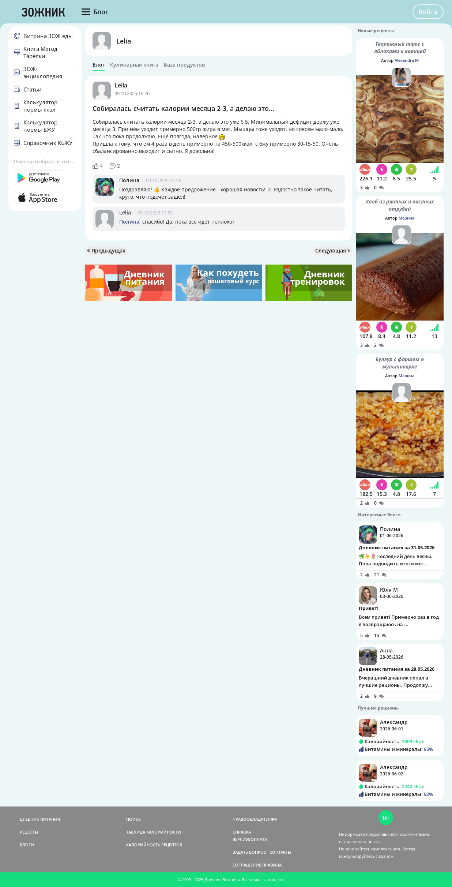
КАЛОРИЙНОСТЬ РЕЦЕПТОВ (154, 844)
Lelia (123, 41)
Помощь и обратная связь (44, 161)
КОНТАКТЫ (280, 852)
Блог (99, 64)
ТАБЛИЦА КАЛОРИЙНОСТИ (153, 832)
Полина (129, 180)
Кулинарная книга (134, 64)
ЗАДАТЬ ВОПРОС (249, 852)
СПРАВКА (242, 832)
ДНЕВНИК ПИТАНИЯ (40, 819)
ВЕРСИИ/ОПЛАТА (250, 839)
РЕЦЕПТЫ (29, 832)
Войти (428, 12)
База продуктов (184, 64)
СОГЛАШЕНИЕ (247, 865)
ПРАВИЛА (272, 865)
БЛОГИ (27, 844)
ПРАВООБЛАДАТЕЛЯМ (255, 819)
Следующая (332, 250)
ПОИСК (133, 819)
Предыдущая (106, 250)
